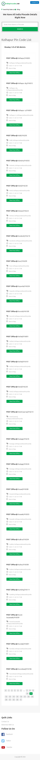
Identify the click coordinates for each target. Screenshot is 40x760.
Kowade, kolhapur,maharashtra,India (18, 519)
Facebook (7, 734)
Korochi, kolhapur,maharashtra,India (18, 316)
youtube (6, 747)
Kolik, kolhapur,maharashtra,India (17, 140)
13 (10, 696)
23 (17, 699)
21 (10, 699)
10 (27, 693)
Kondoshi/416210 (24, 236)
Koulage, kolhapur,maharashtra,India (18, 444)
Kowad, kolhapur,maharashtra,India (18, 494)
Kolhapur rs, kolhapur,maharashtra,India (19, 115)
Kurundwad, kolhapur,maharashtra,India (19, 674)
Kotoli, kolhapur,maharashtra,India (18, 391)
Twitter (6, 741)
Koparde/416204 (24, 286)
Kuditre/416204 (23, 539)
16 (21, 696)
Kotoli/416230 (23, 387)
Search (20, 29)
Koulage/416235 (23, 439)
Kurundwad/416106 (25, 669)
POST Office (11, 58)
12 (6, 696)
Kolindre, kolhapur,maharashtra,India (18, 165)
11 (31, 693)
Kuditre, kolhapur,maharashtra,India (18, 544)
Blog (18, 9)
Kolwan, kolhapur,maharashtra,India (18, 215)
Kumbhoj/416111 (24, 590)
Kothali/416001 (23, 336)
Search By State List (9, 9)
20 (6, 699)
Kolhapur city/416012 (25, 83)
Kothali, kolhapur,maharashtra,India (18, 341)
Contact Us (34, 2)
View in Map (11, 68)
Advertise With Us (7, 725)
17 (24, 696)
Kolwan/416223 (23, 211)
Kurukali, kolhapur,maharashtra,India (18, 648)
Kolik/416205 (22, 135)
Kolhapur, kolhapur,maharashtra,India (19, 63)
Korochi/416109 (23, 311)
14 (13, 696)
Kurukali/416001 (23, 644)
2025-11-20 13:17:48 (14, 65)
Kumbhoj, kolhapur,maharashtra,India (19, 594)
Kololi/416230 (23, 186)
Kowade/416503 (23, 514)
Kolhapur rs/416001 (25, 110)
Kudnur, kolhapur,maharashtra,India (18, 569)
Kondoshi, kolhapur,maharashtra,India (19, 241)
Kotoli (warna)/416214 (25, 412)
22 (13, 699)
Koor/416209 (22, 261)
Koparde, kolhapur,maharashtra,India (18, 291)
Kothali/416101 (23, 362)
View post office (14, 73)
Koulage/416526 (23, 464)
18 (28, 696)
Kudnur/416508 (23, 564)
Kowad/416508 (23, 489)
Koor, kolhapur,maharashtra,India (17, 266)
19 (32, 696)
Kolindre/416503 (24, 161)
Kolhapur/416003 (24, 58)
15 (17, 696)
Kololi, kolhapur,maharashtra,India (18, 190)
